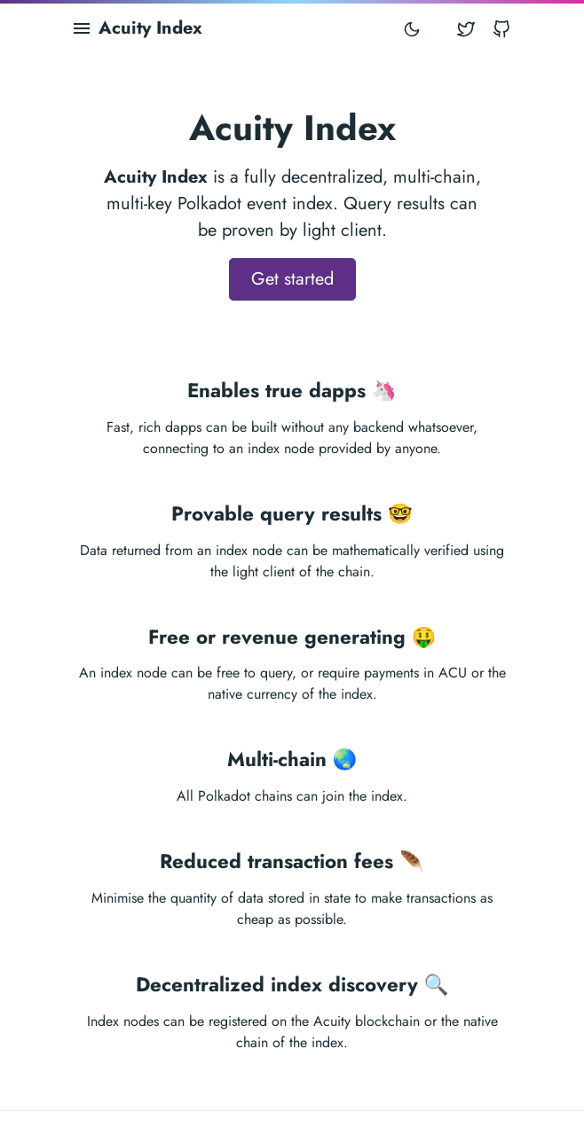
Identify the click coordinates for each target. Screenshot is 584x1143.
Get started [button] (292, 279)
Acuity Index (150, 28)
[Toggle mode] (412, 28)
